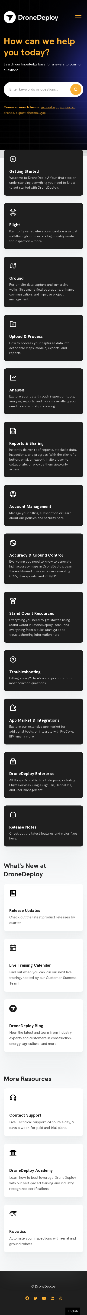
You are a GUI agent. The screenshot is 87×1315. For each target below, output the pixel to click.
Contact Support (25, 1115)
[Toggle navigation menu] (78, 17)
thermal (33, 113)
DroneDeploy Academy (31, 1170)
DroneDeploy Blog (26, 1025)
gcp (43, 113)
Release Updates (24, 910)
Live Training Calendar (30, 965)
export (21, 113)
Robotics (17, 1231)
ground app (49, 107)
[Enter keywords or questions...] (43, 89)
